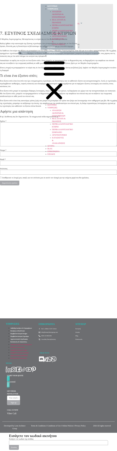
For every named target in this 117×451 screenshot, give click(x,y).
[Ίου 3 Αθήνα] (58, 285)
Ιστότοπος (3, 169)
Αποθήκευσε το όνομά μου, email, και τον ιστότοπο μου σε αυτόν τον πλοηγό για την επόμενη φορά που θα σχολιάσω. (45, 178)
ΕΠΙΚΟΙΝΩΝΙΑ (53, 53)
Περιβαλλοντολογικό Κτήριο (18, 333)
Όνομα (3, 150)
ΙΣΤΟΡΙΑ (51, 47)
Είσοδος (14, 447)
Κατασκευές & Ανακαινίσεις (18, 342)
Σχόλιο (3, 121)
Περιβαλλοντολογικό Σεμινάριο (19, 336)
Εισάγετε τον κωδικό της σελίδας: (21, 439)
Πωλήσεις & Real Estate (17, 331)
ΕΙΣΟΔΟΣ (51, 55)
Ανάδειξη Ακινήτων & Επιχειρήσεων (21, 328)
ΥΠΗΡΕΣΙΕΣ (52, 9)
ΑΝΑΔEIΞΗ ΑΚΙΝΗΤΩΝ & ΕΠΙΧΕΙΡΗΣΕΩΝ (58, 14)
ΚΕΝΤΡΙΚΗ (52, 6)
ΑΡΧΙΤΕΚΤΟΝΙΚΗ (59, 36)
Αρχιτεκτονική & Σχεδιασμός (19, 339)
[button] (54, 80)
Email (3, 159)
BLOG (50, 50)
